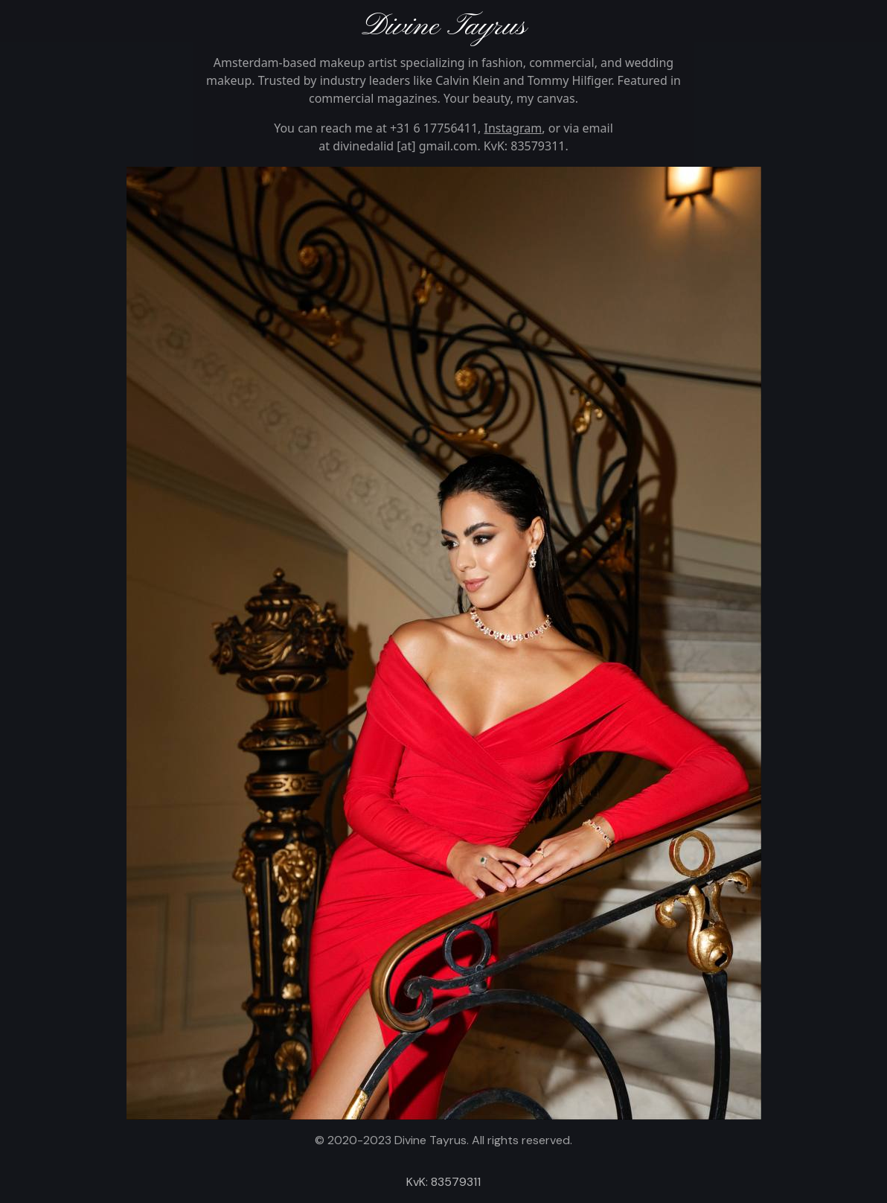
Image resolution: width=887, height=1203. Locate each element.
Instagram (513, 128)
